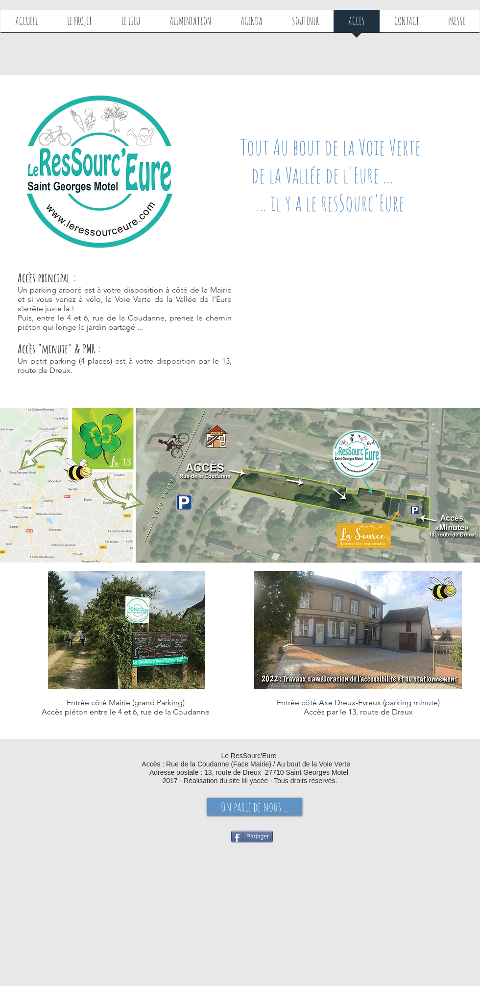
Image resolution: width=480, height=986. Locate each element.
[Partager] (252, 836)
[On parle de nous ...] (254, 806)
